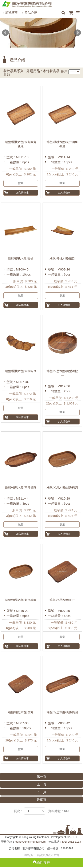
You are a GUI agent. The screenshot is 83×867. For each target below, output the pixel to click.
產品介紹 (30, 12)
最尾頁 (41, 800)
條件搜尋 (41, 862)
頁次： (18, 811)
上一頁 (41, 784)
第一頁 (41, 776)
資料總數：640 (58, 811)
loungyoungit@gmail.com (30, 841)
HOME (27, 4)
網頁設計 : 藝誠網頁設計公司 (41, 855)
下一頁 (41, 792)
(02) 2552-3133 (71, 841)
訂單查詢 (11, 12)
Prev (5, 32)
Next (77, 32)
